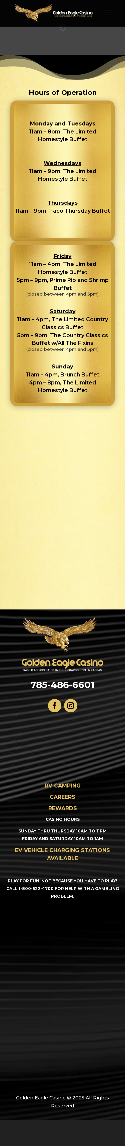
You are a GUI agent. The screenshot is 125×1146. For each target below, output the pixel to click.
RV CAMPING (63, 786)
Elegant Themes (77, 1129)
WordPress (78, 1137)
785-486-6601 (62, 684)
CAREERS (62, 797)
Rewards (62, 808)
